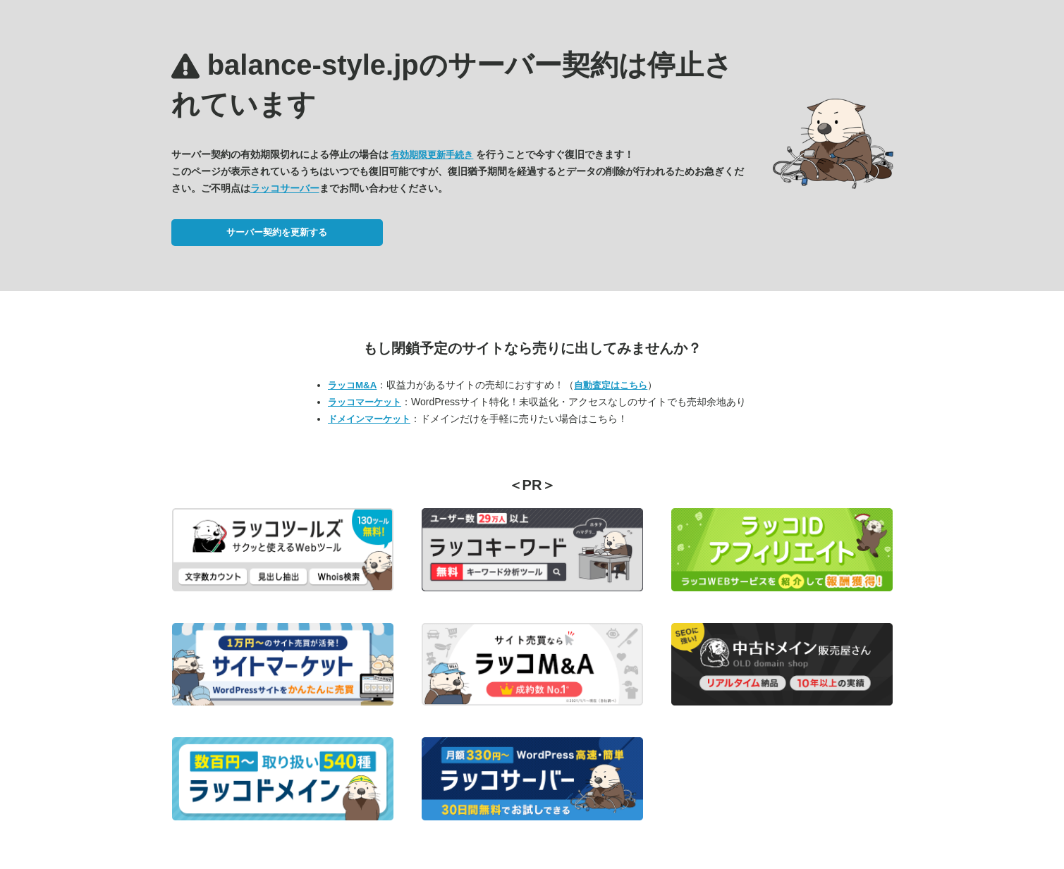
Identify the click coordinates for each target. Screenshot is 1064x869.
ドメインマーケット (369, 419)
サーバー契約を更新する (276, 232)
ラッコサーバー (284, 188)
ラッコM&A (352, 385)
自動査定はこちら (610, 385)
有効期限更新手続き (432, 154)
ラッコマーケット (364, 402)
